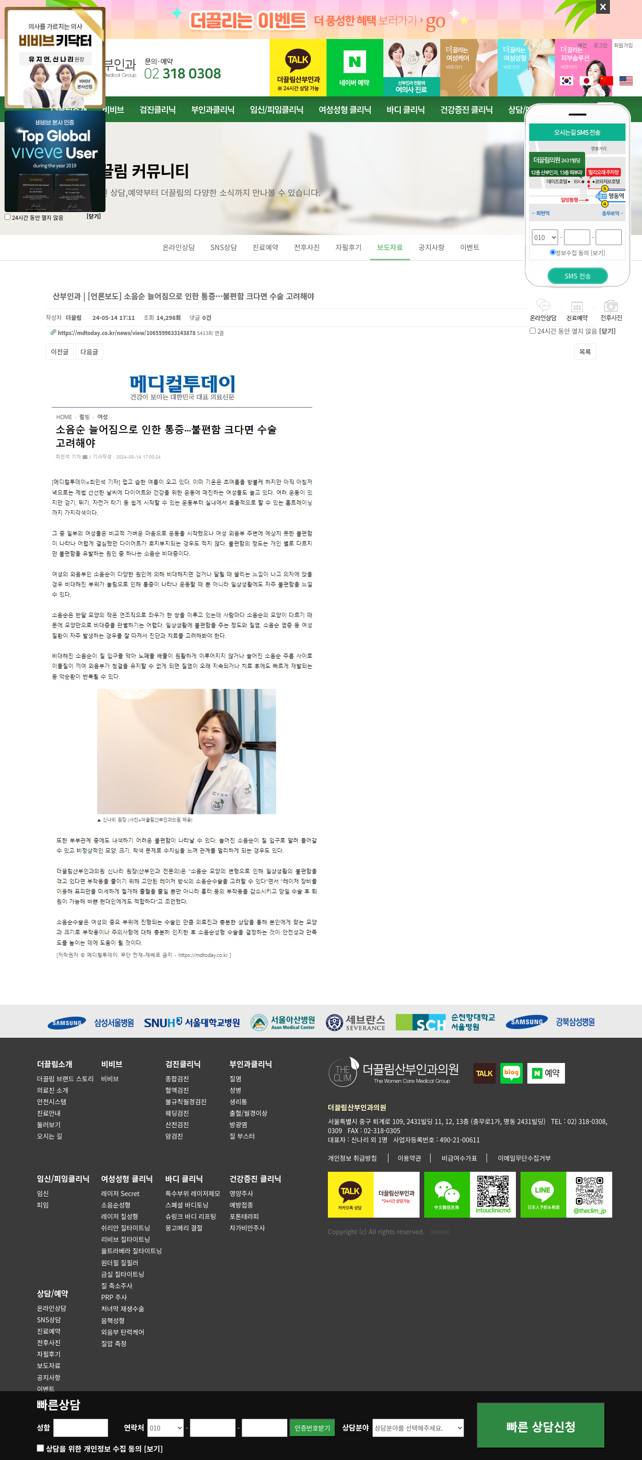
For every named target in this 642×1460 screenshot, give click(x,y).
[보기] (153, 1448)
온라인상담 (178, 247)
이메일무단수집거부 (524, 1158)
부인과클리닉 (212, 109)
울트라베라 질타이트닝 (131, 1250)
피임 (43, 1204)
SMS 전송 (578, 275)
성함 (43, 1427)
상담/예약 (52, 1293)
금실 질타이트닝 (122, 1274)
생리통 (239, 1101)
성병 (236, 1090)
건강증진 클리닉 (466, 109)
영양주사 (242, 1193)
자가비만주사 (247, 1227)
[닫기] (94, 216)
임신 (43, 1193)
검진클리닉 (157, 109)
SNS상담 (223, 247)
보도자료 (390, 247)
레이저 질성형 (119, 1216)
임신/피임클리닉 (276, 109)
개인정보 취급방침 (352, 1158)
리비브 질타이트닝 (125, 1239)
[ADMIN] (440, 1232)
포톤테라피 (244, 1216)
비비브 (113, 109)
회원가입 (623, 45)
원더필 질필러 (119, 1262)
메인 (582, 45)
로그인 (600, 45)
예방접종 (242, 1204)
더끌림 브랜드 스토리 (65, 1078)
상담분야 (355, 1427)
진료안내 (49, 1113)
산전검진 (177, 1124)
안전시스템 (51, 1101)
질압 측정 (114, 1343)
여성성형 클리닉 (345, 109)
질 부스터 (242, 1136)
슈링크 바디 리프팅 (191, 1216)
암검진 (174, 1136)
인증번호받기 (312, 1427)
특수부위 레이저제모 (193, 1193)
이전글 (60, 351)
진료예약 (266, 247)
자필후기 (349, 247)
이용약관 (409, 1158)
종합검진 (177, 1078)
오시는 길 (49, 1136)
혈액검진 (177, 1090)
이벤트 (469, 247)
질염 (236, 1078)
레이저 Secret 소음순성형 (120, 1199)
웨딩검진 (177, 1113)
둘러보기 (49, 1124)
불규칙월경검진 (186, 1101)
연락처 (134, 1427)
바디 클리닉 (406, 109)
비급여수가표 (459, 1158)
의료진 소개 (52, 1090)
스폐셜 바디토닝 (187, 1204)
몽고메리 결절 (184, 1227)
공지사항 (432, 247)
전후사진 (307, 247)
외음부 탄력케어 (122, 1332)
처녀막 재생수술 (122, 1308)
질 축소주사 (117, 1285)
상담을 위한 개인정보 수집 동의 (104, 1448)
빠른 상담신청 (541, 1428)
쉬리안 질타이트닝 (125, 1227)
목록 (585, 351)
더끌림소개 (54, 1063)
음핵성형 (113, 1320)
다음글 (90, 351)
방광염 (239, 1124)
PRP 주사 (114, 1297)
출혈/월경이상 (249, 1113)
